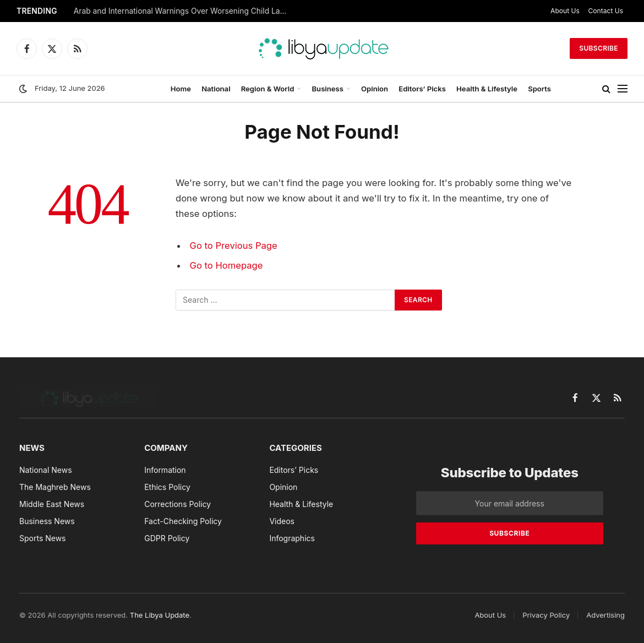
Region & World (267, 88)
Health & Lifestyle (486, 88)
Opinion (374, 88)
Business (327, 88)
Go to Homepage (226, 265)
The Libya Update (159, 615)
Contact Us (606, 11)
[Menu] (622, 89)
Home (181, 88)
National (215, 88)
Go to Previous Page (233, 245)
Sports (539, 88)
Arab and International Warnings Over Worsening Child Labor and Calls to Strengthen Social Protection (184, 11)
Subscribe (598, 48)
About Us (565, 11)
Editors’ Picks (422, 88)
